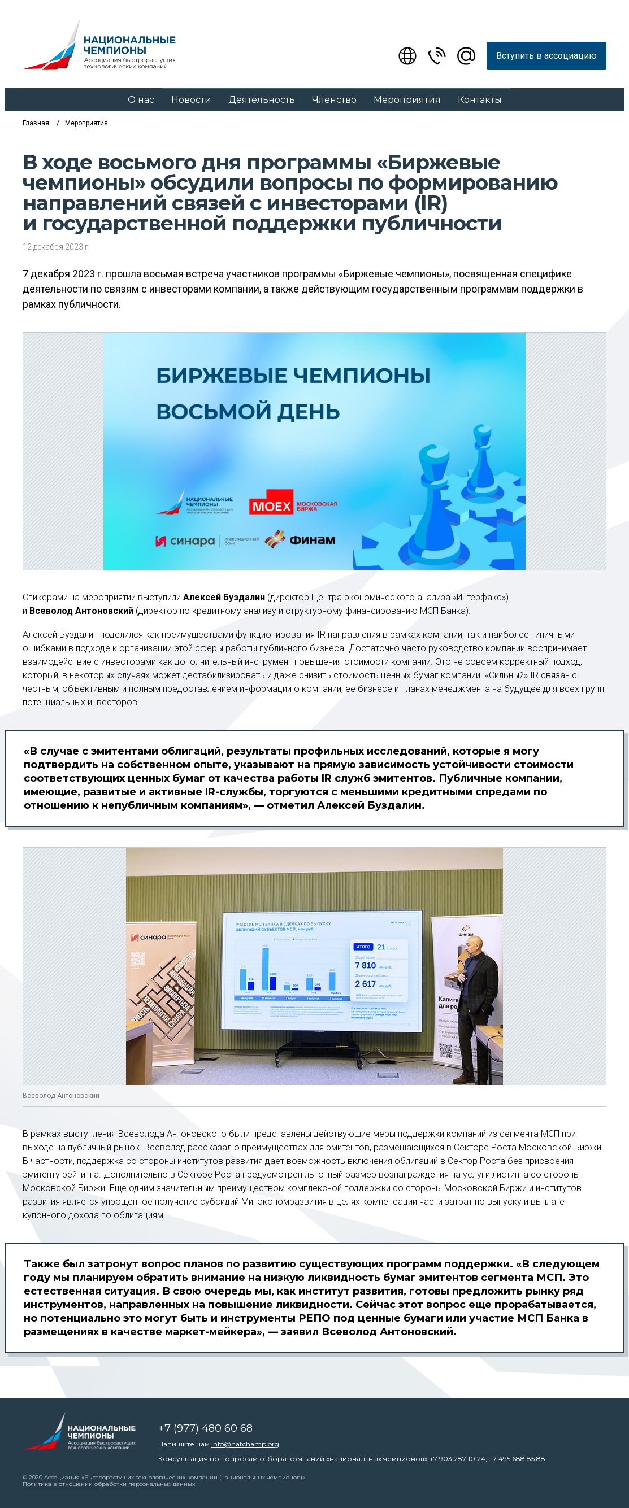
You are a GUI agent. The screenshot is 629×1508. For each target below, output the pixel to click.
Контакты (480, 99)
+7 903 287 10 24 (457, 1458)
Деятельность (261, 99)
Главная (36, 123)
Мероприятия (407, 99)
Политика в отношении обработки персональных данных (109, 1484)
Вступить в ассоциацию (546, 55)
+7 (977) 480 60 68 (205, 1428)
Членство (334, 99)
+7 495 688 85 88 (517, 1458)
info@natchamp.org (245, 1444)
